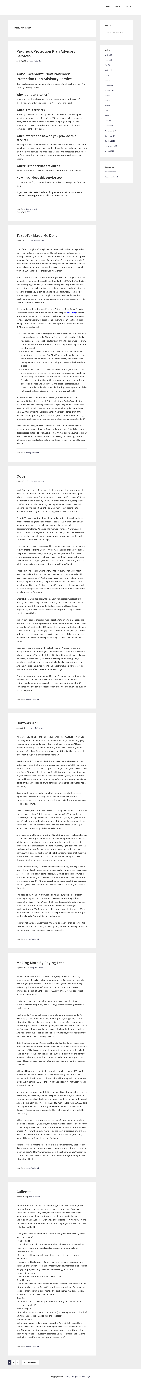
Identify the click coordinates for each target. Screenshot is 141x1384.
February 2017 (110, 121)
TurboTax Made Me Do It (37, 235)
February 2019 (110, 80)
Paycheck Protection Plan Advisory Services (46, 53)
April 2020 (108, 55)
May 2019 (108, 65)
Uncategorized (31, 209)
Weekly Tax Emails (33, 453)
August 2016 (109, 151)
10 (24, 1363)
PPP (28, 212)
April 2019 (108, 70)
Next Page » (32, 1362)
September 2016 (111, 146)
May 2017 (108, 105)
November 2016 (110, 136)
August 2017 (109, 90)
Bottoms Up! (27, 722)
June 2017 (108, 100)
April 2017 (108, 110)
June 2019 (108, 60)
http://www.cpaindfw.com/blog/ (77, 1376)
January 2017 (109, 126)
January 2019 (109, 85)
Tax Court (71, 312)
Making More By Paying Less (40, 962)
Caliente (24, 1191)
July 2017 (108, 95)
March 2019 (109, 75)
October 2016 (110, 141)
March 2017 (109, 116)
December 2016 (110, 131)
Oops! (22, 476)
